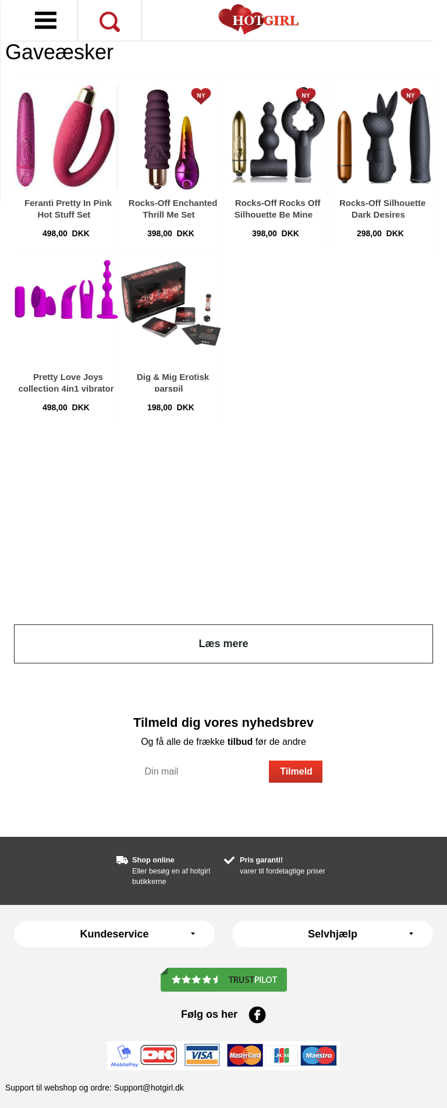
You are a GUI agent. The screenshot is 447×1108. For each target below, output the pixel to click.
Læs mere (223, 643)
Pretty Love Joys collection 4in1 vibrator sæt (65, 388)
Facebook (257, 1015)
